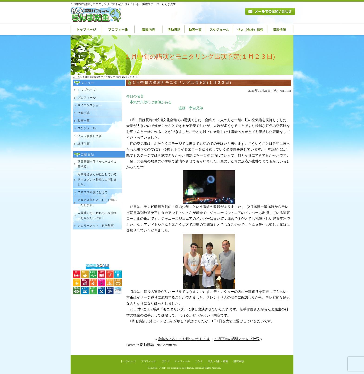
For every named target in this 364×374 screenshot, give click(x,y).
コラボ (199, 361)
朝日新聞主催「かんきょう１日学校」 (97, 164)
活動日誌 (173, 29)
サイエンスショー (90, 105)
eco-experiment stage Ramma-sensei (184, 368)
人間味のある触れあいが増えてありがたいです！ (97, 215)
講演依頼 (280, 29)
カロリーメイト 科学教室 (96, 225)
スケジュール (219, 29)
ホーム (76, 77)
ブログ (165, 361)
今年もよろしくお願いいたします (184, 339)
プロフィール (118, 29)
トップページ (86, 29)
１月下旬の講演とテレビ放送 (237, 339)
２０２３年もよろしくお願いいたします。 (97, 202)
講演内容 (148, 29)
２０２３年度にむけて (93, 192)
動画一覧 (195, 29)
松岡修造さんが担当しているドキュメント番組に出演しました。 (97, 179)
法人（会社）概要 (250, 29)
